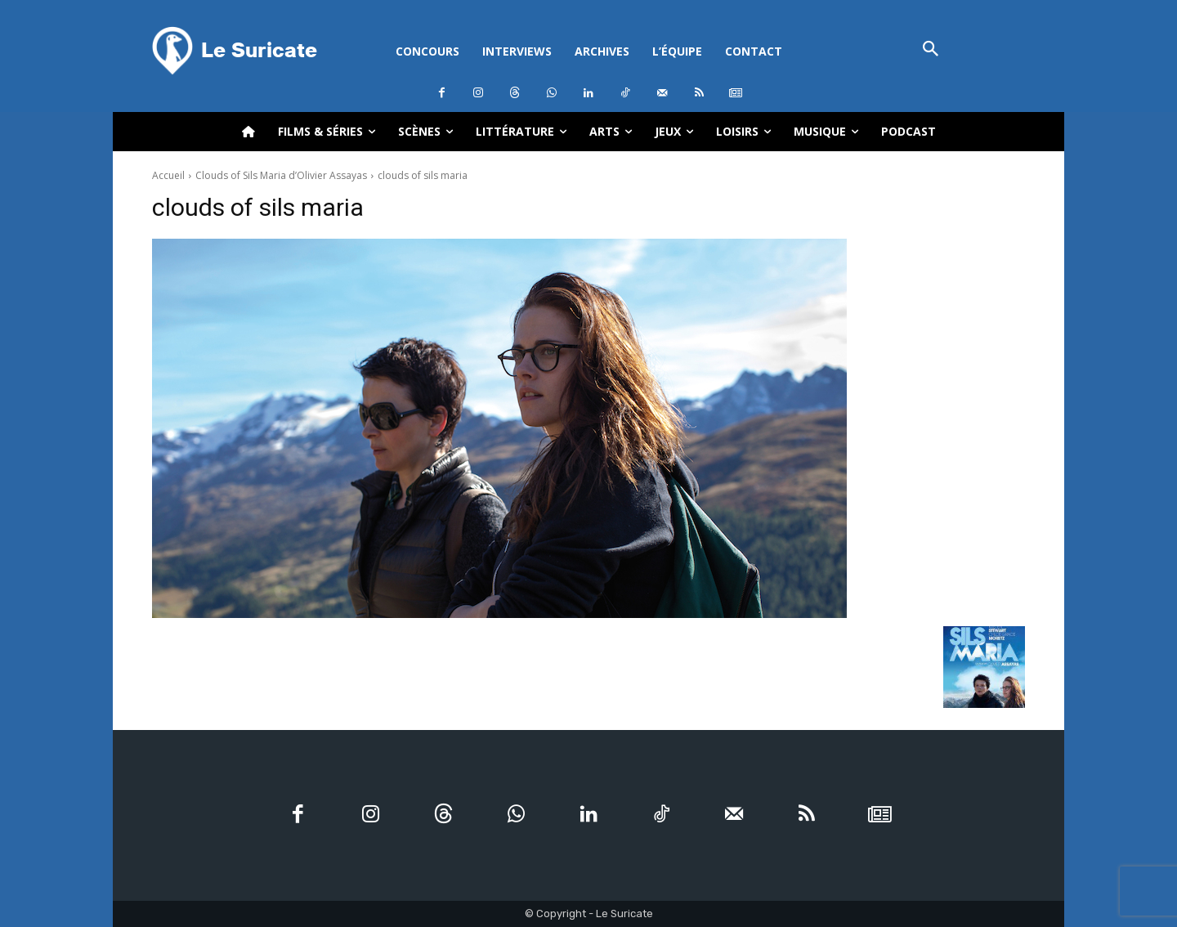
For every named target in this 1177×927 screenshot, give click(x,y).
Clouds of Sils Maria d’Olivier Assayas (281, 175)
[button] (930, 50)
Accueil (168, 175)
